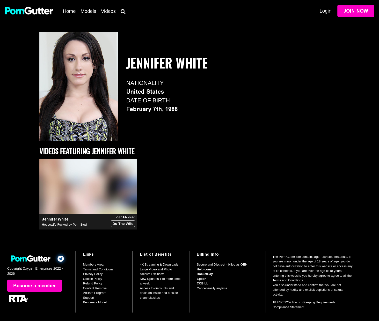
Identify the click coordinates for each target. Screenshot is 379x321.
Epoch (201, 279)
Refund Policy (92, 283)
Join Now (355, 11)
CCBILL (202, 283)
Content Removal (95, 288)
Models (88, 11)
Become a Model (95, 302)
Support (88, 297)
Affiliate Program (94, 293)
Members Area (93, 264)
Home (69, 11)
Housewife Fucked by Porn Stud (64, 224)
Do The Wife (122, 224)
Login (325, 11)
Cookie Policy (92, 279)
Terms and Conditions (98, 269)
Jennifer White (55, 219)
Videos (108, 11)
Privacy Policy (93, 274)
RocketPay (205, 274)
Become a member (34, 286)
